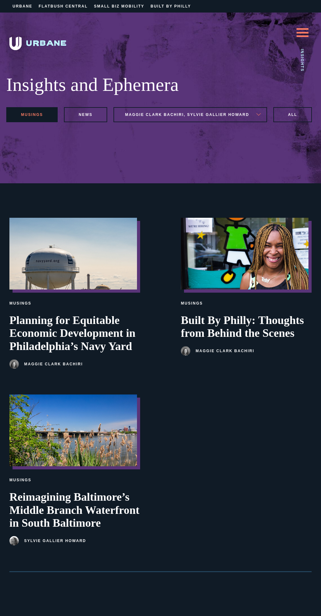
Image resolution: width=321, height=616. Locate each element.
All (292, 114)
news (85, 114)
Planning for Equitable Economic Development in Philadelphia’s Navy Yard (72, 333)
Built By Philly (170, 6)
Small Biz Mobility (119, 6)
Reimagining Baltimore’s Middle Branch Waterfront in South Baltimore (74, 510)
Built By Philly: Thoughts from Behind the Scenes (242, 327)
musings (32, 114)
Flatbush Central (63, 6)
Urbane (22, 6)
